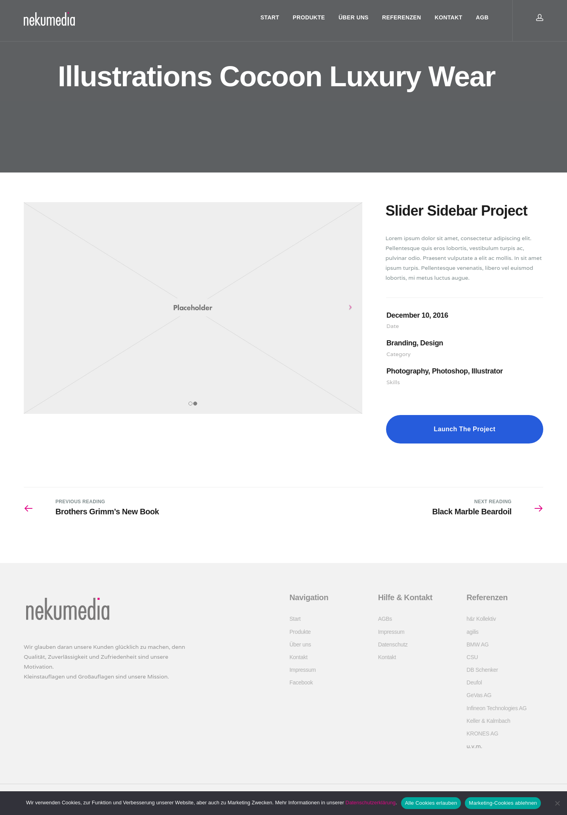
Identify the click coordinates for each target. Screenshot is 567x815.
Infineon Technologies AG (496, 708)
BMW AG (477, 644)
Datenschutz (393, 644)
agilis (472, 632)
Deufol (474, 682)
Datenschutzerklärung (371, 803)
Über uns (354, 17)
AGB (482, 17)
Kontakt (448, 17)
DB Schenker (482, 670)
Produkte (309, 17)
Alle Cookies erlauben (431, 803)
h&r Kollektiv (481, 619)
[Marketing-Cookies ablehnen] (557, 803)
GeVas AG (478, 695)
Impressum (302, 670)
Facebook (301, 682)
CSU (472, 657)
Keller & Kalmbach (488, 721)
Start (270, 17)
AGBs (385, 619)
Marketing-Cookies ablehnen (503, 803)
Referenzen (401, 17)
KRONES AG (482, 733)
